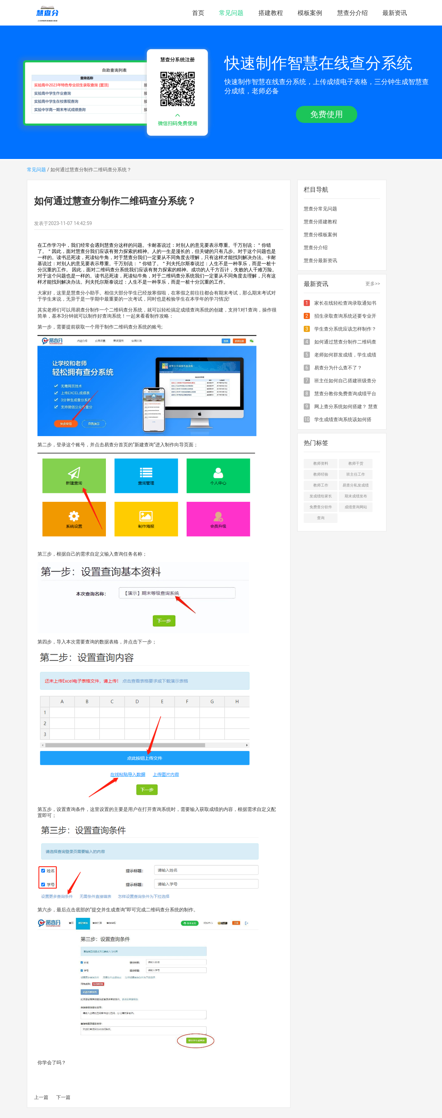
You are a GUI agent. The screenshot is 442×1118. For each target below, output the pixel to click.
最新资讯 (394, 12)
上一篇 (41, 1097)
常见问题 (231, 12)
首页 (198, 12)
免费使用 (326, 114)
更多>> (372, 283)
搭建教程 (270, 12)
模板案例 (310, 12)
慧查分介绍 (352, 12)
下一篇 (63, 1097)
